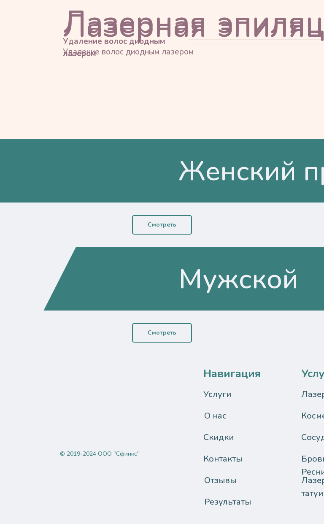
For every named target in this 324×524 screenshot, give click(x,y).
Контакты (222, 459)
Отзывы (220, 480)
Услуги (217, 394)
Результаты (227, 502)
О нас (215, 415)
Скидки (218, 437)
